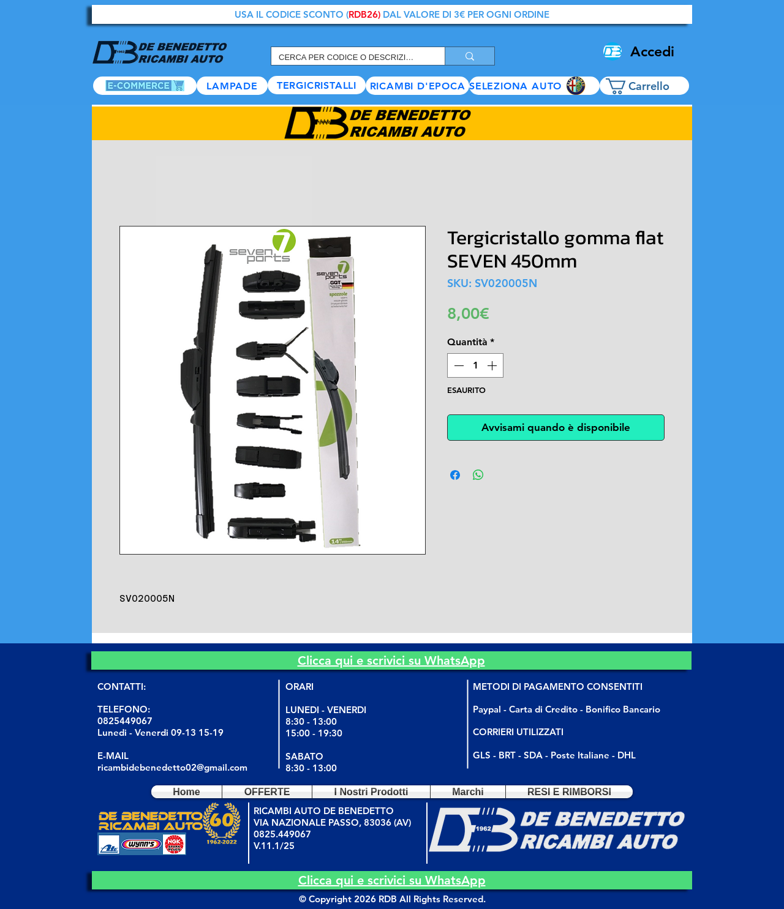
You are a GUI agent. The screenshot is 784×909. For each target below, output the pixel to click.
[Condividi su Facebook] (455, 475)
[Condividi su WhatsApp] (478, 475)
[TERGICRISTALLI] (317, 85)
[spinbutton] (475, 365)
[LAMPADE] (232, 86)
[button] (534, 86)
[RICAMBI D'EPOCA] (417, 86)
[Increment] (493, 365)
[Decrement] (457, 365)
